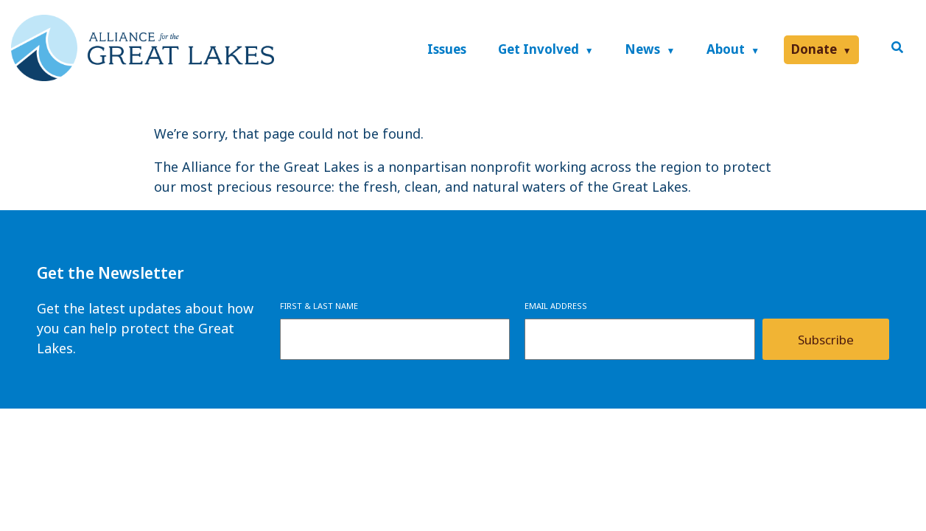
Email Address (556, 305)
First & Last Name (319, 305)
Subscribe (826, 339)
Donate (814, 49)
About (725, 49)
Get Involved (538, 49)
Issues (446, 49)
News (642, 49)
